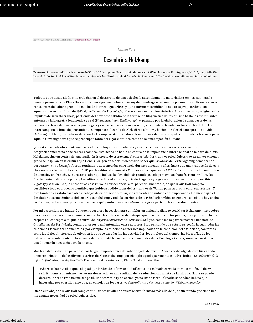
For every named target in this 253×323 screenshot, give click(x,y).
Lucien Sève (127, 49)
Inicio (36, 39)
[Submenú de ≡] (252, 4)
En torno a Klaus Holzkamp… (57, 39)
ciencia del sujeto (19, 4)
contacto (62, 321)
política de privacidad (161, 321)
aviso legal (106, 321)
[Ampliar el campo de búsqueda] (190, 4)
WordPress (244, 321)
